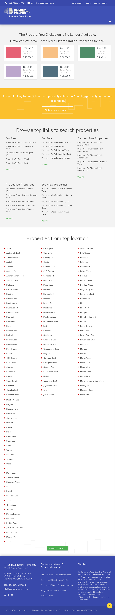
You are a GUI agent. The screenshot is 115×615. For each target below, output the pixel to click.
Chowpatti (47, 253)
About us (35, 610)
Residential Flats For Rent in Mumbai (56, 575)
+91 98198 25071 (16, 3)
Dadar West (48, 285)
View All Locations (57, 548)
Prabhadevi (11, 436)
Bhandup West (12, 312)
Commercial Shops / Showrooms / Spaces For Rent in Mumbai (57, 585)
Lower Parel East (87, 335)
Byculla (9, 353)
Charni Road (11, 381)
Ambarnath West (13, 257)
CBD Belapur (11, 358)
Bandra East (11, 299)
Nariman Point (12, 409)
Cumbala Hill (48, 276)
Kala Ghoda (85, 253)
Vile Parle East (12, 496)
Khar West (84, 308)
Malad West (85, 367)
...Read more (83, 600)
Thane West (11, 505)
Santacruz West (13, 482)
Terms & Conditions (49, 610)
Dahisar (46, 289)
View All (9, 169)
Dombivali (47, 308)
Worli (8, 464)
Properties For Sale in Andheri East (56, 154)
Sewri (8, 445)
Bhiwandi (10, 317)
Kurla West (84, 331)
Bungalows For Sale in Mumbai (53, 590)
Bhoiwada (10, 321)
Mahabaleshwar (13, 514)
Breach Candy (12, 349)
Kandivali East (86, 280)
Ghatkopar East (49, 340)
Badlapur (10, 285)
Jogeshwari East (50, 381)
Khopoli (83, 321)
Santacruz (10, 441)
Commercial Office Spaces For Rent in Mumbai (57, 580)
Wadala (9, 459)
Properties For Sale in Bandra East (55, 158)
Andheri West (12, 280)
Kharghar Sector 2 (88, 317)
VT (7, 487)
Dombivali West (49, 317)
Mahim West (85, 358)
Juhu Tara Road (86, 248)
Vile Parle (10, 455)
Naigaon (9, 404)
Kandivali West (86, 285)
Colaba (46, 262)
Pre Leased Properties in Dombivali (20, 205)
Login (88, 3)
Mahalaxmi (84, 344)
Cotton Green (49, 267)
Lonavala (10, 519)
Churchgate (48, 257)
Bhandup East (12, 308)
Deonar (46, 299)
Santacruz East (12, 477)
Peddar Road (11, 523)
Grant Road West (50, 372)
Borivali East (11, 340)
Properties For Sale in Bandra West (56, 142)
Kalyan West (85, 271)
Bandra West (11, 303)
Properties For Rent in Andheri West (21, 142)
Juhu (45, 390)
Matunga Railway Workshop (92, 381)
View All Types (47, 596)
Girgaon (46, 353)
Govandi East (48, 367)
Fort (45, 326)
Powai (9, 491)
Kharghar (84, 312)
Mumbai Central (12, 400)
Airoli (8, 248)
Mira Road (84, 395)
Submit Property (102, 3)
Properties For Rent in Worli (17, 159)
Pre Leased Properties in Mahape (20, 201)
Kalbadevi (84, 262)
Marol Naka (85, 376)
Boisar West (11, 331)
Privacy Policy (64, 610)
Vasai (8, 541)
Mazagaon (84, 385)
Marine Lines (85, 372)
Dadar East (48, 280)
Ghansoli (47, 331)
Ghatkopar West (50, 344)
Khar (82, 303)
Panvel (9, 427)
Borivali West (11, 344)
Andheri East (11, 271)
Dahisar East (48, 294)
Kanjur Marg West (87, 289)
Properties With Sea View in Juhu (55, 201)
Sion (8, 468)
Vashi (8, 500)
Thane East (11, 509)
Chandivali (10, 372)
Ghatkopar (47, 335)
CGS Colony (11, 363)
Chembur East (12, 390)
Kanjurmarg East (87, 294)
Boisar (9, 326)
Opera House (11, 418)
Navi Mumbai (11, 413)
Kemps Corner (86, 299)
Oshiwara (10, 423)
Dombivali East (49, 312)
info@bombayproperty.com (42, 3)
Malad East (10, 473)
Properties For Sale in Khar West (55, 150)
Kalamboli (84, 257)
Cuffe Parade (48, 271)
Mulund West (11, 537)
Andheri (9, 267)
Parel (8, 432)
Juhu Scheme (48, 395)
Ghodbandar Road (51, 349)
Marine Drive (11, 532)
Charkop (10, 376)
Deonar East (48, 303)
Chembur (10, 385)
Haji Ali (46, 376)
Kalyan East (85, 267)
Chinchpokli (48, 248)
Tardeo (9, 450)
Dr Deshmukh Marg (51, 321)
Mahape (83, 349)
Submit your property (57, 110)
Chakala (9, 367)
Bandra (9, 294)
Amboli (9, 262)
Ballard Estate (12, 289)
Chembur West (12, 395)
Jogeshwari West (50, 385)
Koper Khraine (86, 326)
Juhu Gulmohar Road (14, 528)
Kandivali (84, 276)
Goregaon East (49, 358)
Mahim (83, 353)
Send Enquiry (77, 3)
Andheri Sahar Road (15, 276)
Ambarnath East (13, 253)
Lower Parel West (87, 340)
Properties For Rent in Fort (17, 163)
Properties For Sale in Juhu (52, 146)
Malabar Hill (85, 363)
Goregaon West (50, 363)
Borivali (9, 335)
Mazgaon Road (86, 390)
